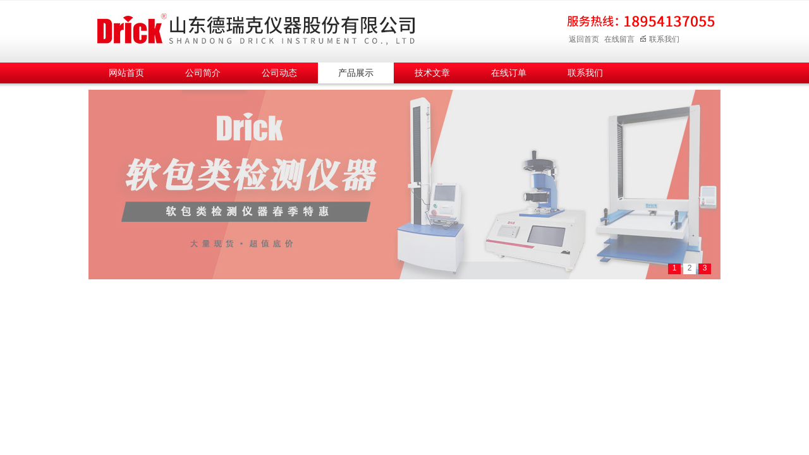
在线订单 (508, 73)
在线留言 (619, 39)
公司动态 (279, 73)
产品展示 (356, 73)
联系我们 (659, 39)
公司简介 (203, 73)
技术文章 (432, 73)
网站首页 (126, 73)
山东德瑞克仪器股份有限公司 (255, 29)
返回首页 (584, 39)
